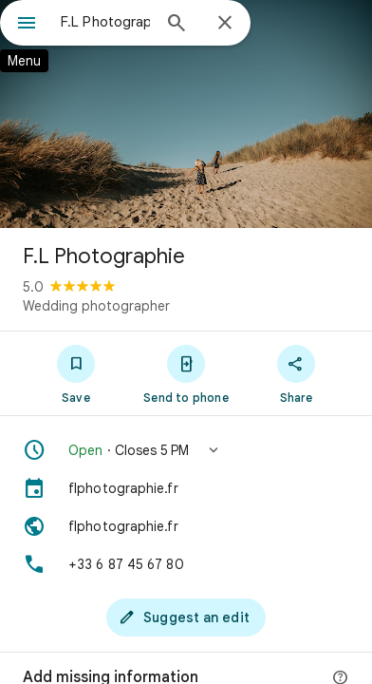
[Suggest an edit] (186, 617)
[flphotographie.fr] (186, 488)
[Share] (296, 373)
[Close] (225, 24)
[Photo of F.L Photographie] (186, 114)
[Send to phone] (186, 373)
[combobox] (105, 21)
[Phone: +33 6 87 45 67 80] (186, 564)
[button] (186, 450)
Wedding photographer (96, 305)
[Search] (176, 24)
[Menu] (26, 24)
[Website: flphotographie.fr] (186, 526)
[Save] (76, 373)
